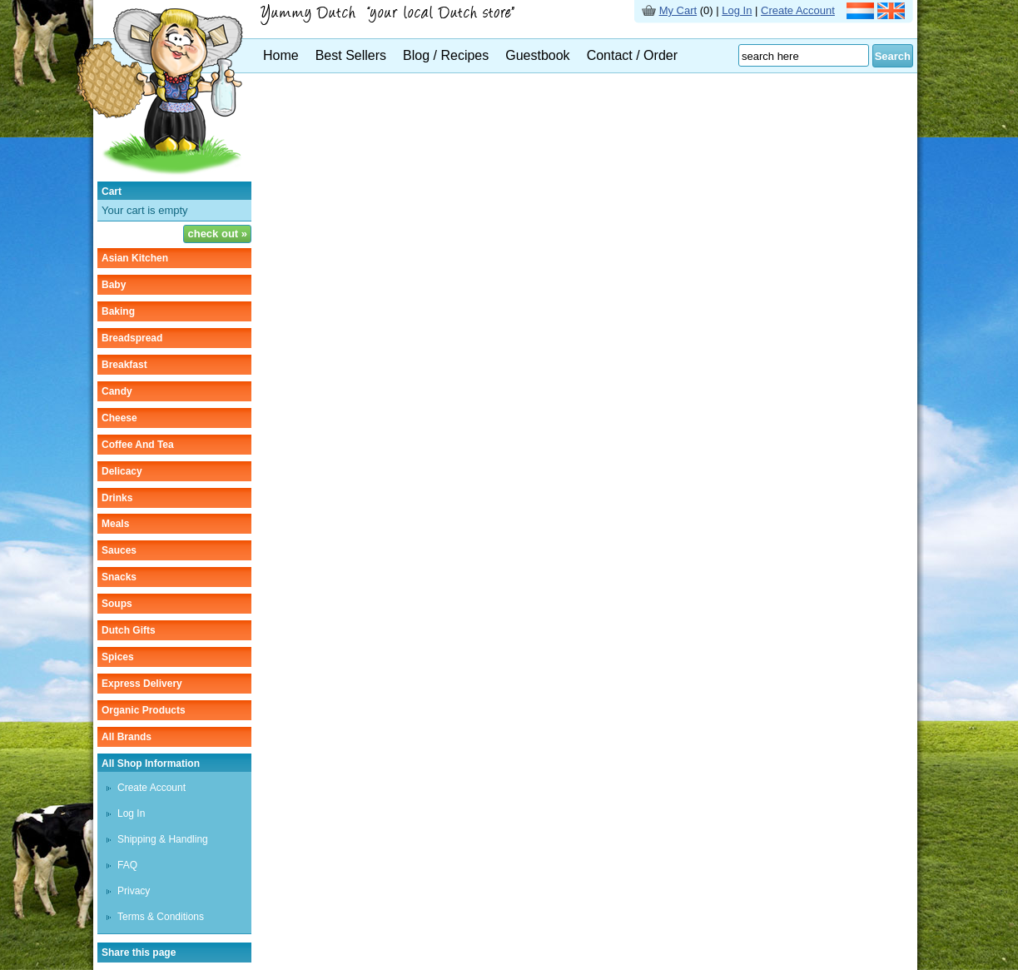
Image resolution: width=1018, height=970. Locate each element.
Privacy (133, 891)
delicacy (122, 471)
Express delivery (142, 683)
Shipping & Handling (162, 839)
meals (115, 524)
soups (117, 603)
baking (118, 311)
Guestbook (537, 55)
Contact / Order (632, 55)
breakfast (124, 365)
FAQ (127, 865)
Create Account (798, 10)
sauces (119, 550)
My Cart (678, 10)
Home (281, 55)
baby (114, 285)
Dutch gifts (129, 630)
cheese (119, 418)
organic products (144, 710)
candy (117, 391)
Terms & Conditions (160, 917)
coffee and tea (138, 444)
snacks (119, 577)
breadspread (132, 338)
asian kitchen (135, 258)
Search (893, 56)
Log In (737, 10)
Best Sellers (350, 55)
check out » (217, 233)
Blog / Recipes (446, 55)
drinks (117, 498)
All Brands (126, 737)
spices (118, 657)
